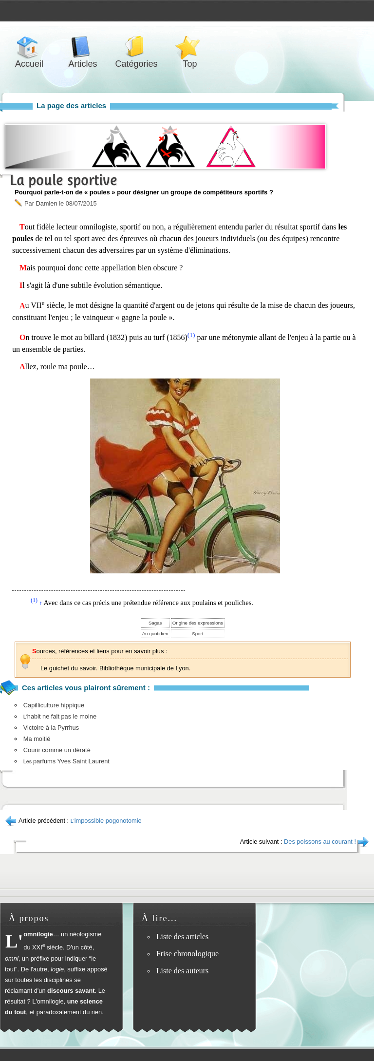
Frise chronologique (187, 953)
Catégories (136, 47)
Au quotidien (155, 633)
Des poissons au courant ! (320, 841)
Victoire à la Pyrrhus (51, 727)
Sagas (155, 622)
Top (190, 47)
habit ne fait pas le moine (59, 716)
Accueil (29, 47)
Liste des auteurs (182, 970)
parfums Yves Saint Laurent (66, 761)
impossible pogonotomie (106, 820)
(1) (191, 335)
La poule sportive (63, 180)
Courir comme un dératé (57, 750)
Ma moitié (36, 738)
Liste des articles (182, 936)
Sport (197, 633)
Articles (82, 47)
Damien (46, 203)
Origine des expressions (197, 622)
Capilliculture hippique (53, 705)
